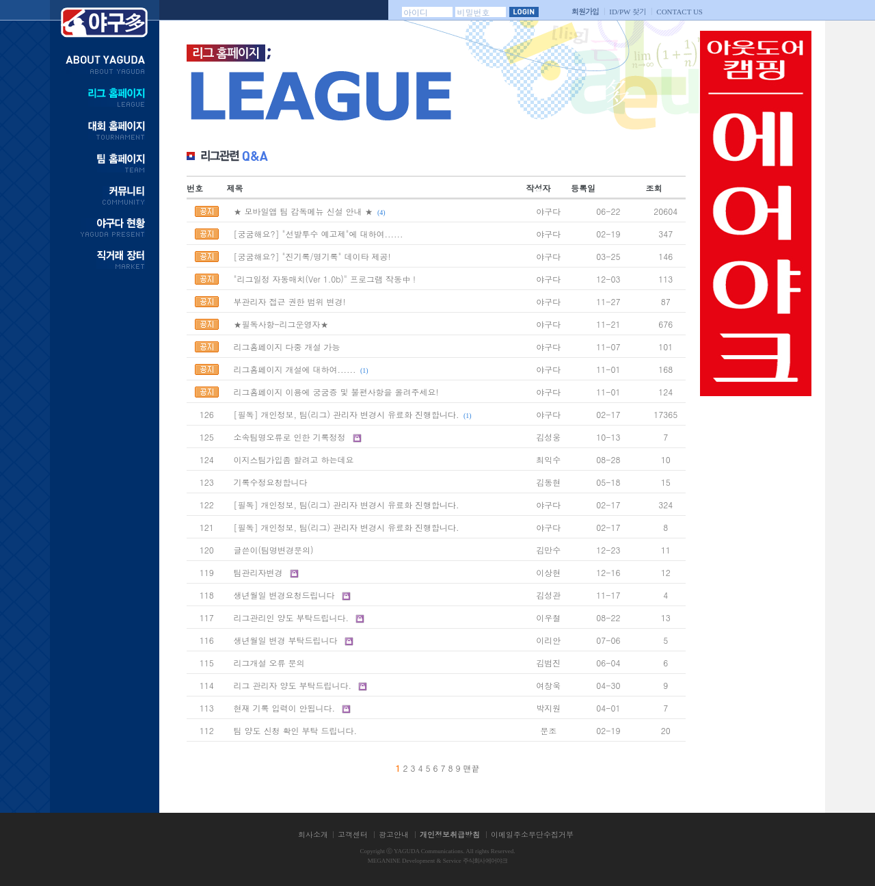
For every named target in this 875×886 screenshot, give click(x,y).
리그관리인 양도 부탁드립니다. (291, 617)
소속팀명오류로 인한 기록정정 (290, 437)
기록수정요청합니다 (270, 482)
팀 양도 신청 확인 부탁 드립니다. (295, 730)
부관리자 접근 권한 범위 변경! (289, 301)
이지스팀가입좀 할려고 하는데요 (293, 459)
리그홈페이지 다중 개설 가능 (286, 346)
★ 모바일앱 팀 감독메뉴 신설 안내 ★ (303, 211)
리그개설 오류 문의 (268, 662)
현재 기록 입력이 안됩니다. (285, 708)
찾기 (627, 11)
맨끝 (471, 768)
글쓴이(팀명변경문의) (273, 550)
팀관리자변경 (257, 572)
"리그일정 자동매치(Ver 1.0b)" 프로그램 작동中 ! (324, 279)
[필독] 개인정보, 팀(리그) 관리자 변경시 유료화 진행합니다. (346, 414)
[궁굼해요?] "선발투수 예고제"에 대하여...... (318, 233)
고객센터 (353, 834)
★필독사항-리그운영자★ (280, 324)
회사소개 (313, 834)
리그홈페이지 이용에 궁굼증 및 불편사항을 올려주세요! (335, 392)
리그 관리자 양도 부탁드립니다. (292, 685)
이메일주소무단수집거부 (532, 834)
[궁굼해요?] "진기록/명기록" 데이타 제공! (311, 256)
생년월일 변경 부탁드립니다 (285, 640)
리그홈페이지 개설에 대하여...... (294, 369)
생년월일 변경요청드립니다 (283, 595)
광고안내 (394, 834)
